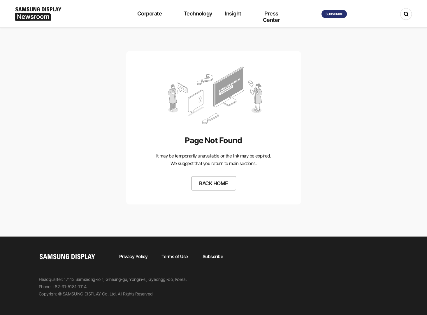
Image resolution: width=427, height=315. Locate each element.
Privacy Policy (133, 256)
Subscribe (213, 256)
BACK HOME (213, 183)
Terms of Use (174, 256)
